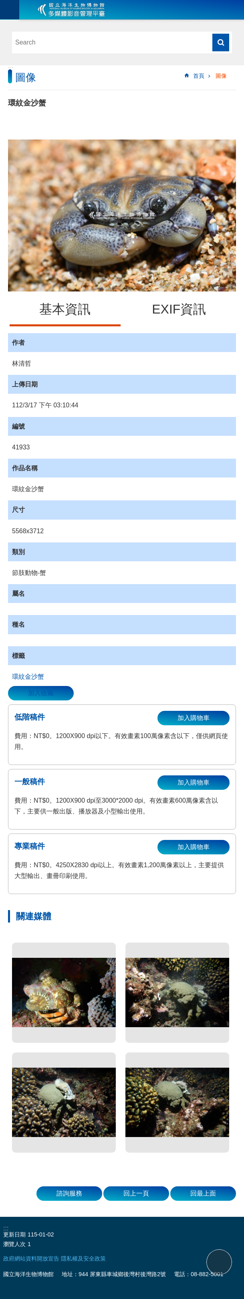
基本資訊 (65, 309)
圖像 (221, 76)
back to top (219, 1262)
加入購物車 (193, 717)
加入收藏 (41, 693)
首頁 (198, 76)
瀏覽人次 (14, 1244)
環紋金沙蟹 (28, 676)
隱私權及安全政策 (83, 1258)
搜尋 (220, 42)
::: (10, 68)
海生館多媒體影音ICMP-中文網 (71, 9)
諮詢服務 (69, 1193)
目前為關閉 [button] (9, 9)
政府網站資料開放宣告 (31, 1258)
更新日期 (14, 1234)
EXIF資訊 (179, 309)
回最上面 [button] (203, 1193)
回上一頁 (136, 1193)
